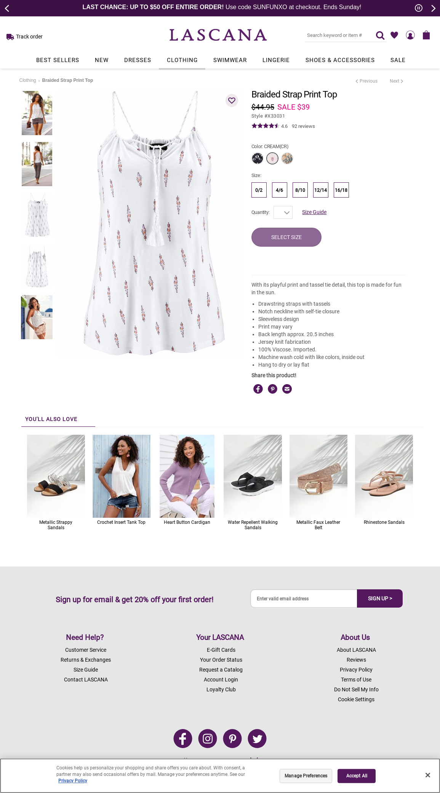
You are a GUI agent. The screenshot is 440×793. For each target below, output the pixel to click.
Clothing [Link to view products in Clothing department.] (182, 60)
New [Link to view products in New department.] (102, 60)
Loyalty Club (221, 689)
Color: (270, 146)
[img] (265, 126)
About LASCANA (356, 650)
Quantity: (260, 212)
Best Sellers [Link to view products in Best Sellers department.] (57, 60)
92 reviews (303, 126)
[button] (232, 100)
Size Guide (314, 212)
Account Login (221, 680)
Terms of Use (356, 680)
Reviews (356, 660)
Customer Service (85, 650)
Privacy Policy (356, 670)
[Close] (427, 775)
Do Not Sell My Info (356, 689)
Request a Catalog (221, 670)
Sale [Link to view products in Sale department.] (398, 60)
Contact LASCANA (86, 680)
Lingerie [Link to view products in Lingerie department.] (276, 60)
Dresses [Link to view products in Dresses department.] (137, 60)
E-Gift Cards (221, 650)
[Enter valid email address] (304, 598)
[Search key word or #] (335, 35)
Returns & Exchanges (86, 660)
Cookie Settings (356, 699)
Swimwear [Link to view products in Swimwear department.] (230, 60)
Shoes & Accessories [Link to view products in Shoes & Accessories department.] (340, 60)
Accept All (356, 776)
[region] (220, 775)
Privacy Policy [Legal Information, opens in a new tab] (72, 780)
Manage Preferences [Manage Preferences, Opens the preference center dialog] (306, 776)
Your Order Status (221, 660)
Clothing (27, 80)
